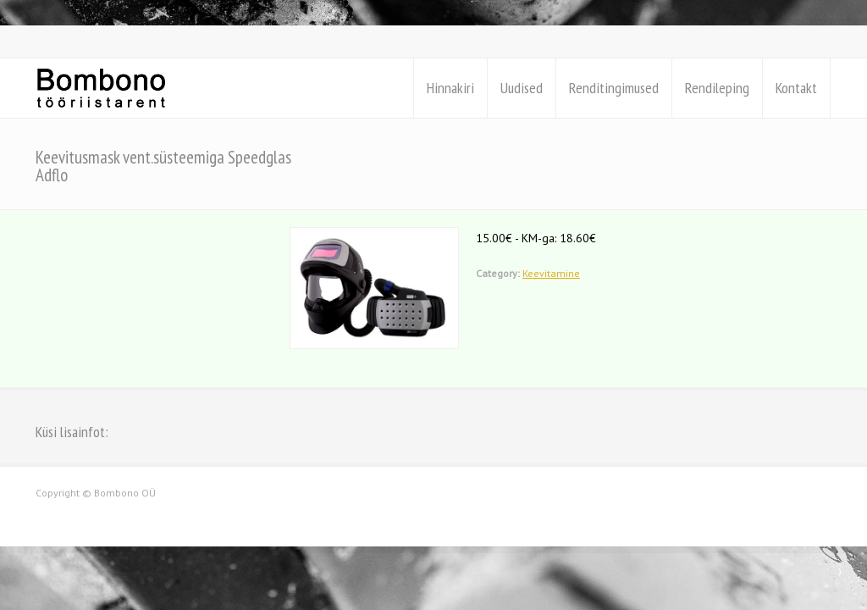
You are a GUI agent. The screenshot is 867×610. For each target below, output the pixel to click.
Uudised (521, 87)
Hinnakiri (450, 87)
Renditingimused (614, 87)
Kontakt (796, 87)
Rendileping (717, 87)
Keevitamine (551, 273)
